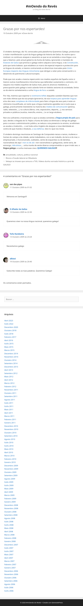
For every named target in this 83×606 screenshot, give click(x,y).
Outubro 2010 (10, 432)
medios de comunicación (57, 106)
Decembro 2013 (11, 366)
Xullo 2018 (8, 334)
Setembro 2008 (10, 515)
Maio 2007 (8, 554)
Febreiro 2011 (10, 419)
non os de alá (28, 142)
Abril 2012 (8, 380)
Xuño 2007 (9, 551)
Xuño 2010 (9, 446)
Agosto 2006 (9, 584)
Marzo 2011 (9, 416)
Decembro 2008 (11, 505)
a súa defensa (38, 129)
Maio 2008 (8, 528)
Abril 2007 (8, 558)
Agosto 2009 (9, 479)
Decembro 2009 (11, 465)
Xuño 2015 (9, 343)
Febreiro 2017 (10, 337)
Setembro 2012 (10, 373)
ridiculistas (16, 145)
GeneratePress (57, 602)
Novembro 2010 (11, 429)
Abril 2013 (8, 370)
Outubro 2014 (10, 360)
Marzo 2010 (9, 455)
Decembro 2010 (11, 426)
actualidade (11, 154)
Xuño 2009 (9, 485)
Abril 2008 (8, 531)
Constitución (72, 62)
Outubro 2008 (10, 511)
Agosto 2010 (9, 439)
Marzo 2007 (9, 561)
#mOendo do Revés (41, 6)
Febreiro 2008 (10, 538)
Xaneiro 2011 (10, 422)
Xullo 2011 (8, 403)
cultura (20, 154)
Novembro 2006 (11, 574)
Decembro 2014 (11, 353)
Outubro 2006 (10, 577)
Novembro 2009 (11, 469)
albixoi (13, 258)
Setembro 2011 (10, 396)
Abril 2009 (8, 492)
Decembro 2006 (11, 571)
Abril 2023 (8, 320)
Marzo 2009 (9, 495)
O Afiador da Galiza (18, 209)
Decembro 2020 (11, 327)
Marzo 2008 (9, 534)
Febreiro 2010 (10, 459)
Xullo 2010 (8, 442)
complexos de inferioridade (27, 101)
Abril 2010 (8, 452)
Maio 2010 (8, 449)
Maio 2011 (8, 409)
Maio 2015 (8, 347)
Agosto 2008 (9, 518)
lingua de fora (40, 90)
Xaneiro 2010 (10, 462)
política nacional (31, 154)
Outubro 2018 (10, 330)
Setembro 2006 (10, 581)
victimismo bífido (39, 95)
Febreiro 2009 (10, 498)
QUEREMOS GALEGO (46, 148)
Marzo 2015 (9, 350)
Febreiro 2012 (10, 386)
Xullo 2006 (8, 587)
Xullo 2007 (8, 548)
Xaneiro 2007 (10, 567)
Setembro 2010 (10, 436)
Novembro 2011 (11, 389)
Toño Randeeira (17, 234)
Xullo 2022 (8, 324)
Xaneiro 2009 (10, 502)
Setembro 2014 (10, 363)
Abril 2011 (8, 413)
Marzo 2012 (9, 383)
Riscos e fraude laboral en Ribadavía (21, 158)
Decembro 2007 (11, 544)
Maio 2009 (8, 488)
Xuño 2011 (9, 406)
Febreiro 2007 (10, 564)
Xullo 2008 (8, 521)
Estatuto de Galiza (11, 62)
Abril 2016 (8, 340)
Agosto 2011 (9, 399)
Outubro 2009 (10, 472)
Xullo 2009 (8, 482)
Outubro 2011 (10, 393)
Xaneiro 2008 (10, 541)
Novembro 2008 (11, 508)
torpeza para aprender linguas (63, 98)
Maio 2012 (8, 376)
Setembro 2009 (10, 475)
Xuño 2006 (9, 591)
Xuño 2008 (9, 525)
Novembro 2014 (11, 357)
